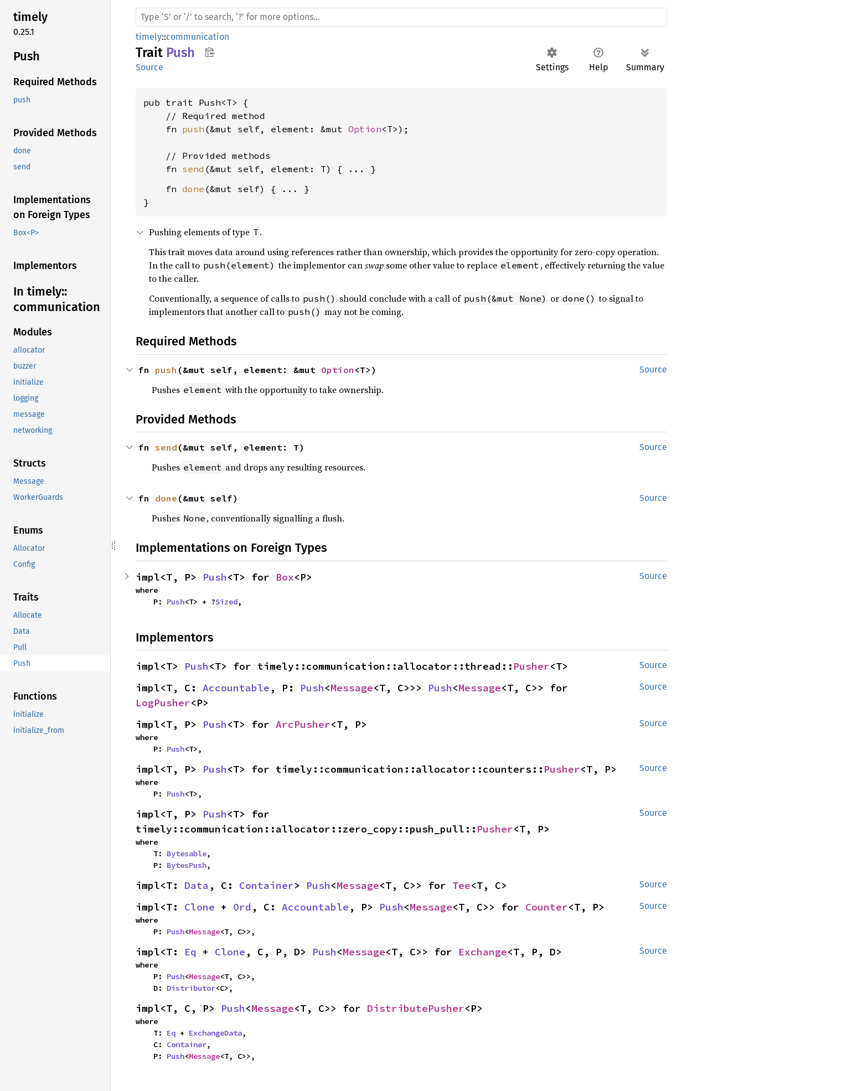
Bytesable (186, 854)
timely (149, 37)
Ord (242, 907)
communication (197, 37)
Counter (546, 907)
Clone (199, 907)
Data (196, 885)
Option (364, 129)
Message (351, 687)
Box (285, 577)
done (193, 188)
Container (266, 885)
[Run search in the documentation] (401, 17)
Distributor (191, 988)
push (193, 129)
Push (215, 577)
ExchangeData (215, 1033)
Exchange (482, 951)
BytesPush (186, 865)
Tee (461, 885)
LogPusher (163, 702)
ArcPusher (303, 724)
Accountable (236, 687)
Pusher (531, 666)
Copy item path (209, 52)
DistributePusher (415, 1008)
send (193, 168)
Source (149, 67)
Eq (190, 951)
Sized (226, 602)
